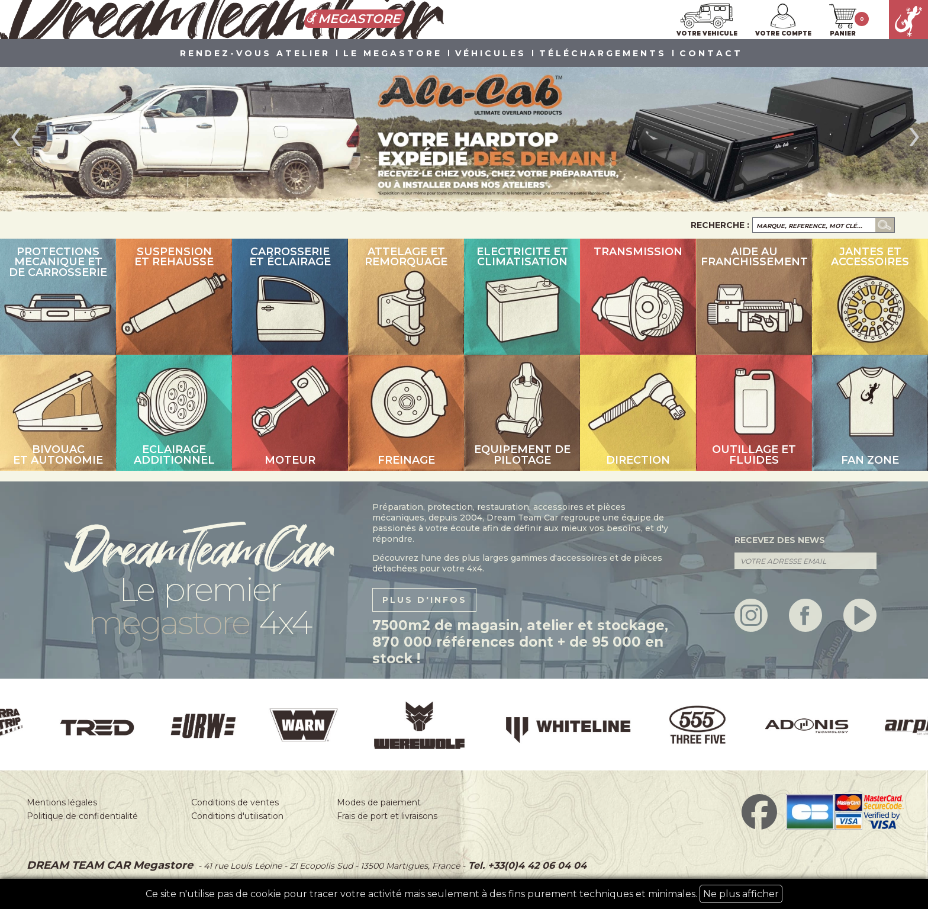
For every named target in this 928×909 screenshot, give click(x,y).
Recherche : (720, 225)
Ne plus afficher (741, 894)
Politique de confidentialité (82, 816)
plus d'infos (424, 600)
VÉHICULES (490, 54)
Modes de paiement (379, 802)
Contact (711, 54)
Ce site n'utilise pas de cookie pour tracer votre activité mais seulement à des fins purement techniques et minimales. (464, 894)
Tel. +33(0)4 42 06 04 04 (526, 865)
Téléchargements (602, 54)
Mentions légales (62, 802)
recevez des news (779, 540)
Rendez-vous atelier (255, 54)
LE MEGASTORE (392, 54)
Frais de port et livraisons (387, 816)
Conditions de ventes (235, 802)
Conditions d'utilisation (237, 816)
